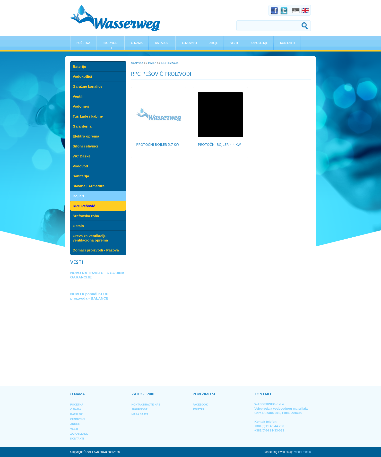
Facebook (200, 404)
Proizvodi (110, 43)
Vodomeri (81, 106)
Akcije (213, 43)
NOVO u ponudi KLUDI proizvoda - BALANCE (90, 296)
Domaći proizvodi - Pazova (96, 250)
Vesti (234, 43)
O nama (137, 43)
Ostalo (78, 226)
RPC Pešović (84, 206)
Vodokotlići (82, 76)
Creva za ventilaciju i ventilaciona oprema (91, 238)
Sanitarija (81, 176)
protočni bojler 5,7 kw (157, 144)
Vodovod (80, 166)
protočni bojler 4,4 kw (219, 144)
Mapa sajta (139, 414)
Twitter (199, 409)
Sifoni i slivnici (85, 146)
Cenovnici (189, 43)
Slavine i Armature (88, 186)
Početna (83, 43)
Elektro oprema (86, 136)
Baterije (79, 66)
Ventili (78, 96)
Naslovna (137, 63)
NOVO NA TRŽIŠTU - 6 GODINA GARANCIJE (97, 275)
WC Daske (81, 156)
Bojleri (78, 196)
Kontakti (287, 43)
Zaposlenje (259, 43)
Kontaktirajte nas (145, 404)
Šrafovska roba (86, 216)
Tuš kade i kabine (88, 116)
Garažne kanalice (88, 86)
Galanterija (82, 126)
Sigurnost (139, 409)
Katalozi (162, 43)
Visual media (302, 452)
